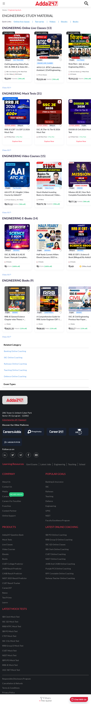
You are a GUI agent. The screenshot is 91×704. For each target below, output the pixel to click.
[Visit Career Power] (12, 442)
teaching (49, 496)
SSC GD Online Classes (55, 544)
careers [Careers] (5, 496)
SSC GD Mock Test (10, 621)
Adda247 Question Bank (12, 535)
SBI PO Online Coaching (56, 535)
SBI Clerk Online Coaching (57, 549)
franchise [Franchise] (6, 506)
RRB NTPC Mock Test (11, 626)
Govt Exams (31, 464)
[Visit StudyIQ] (78, 432)
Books (5, 559)
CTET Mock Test (9, 636)
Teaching (72, 464)
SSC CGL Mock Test (10, 641)
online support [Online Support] (9, 515)
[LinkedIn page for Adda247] (4, 454)
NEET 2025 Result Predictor (14, 578)
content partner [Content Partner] (9, 511)
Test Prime (7, 597)
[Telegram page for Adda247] (20, 454)
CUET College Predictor (12, 564)
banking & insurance (54, 482)
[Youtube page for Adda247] (36, 454)
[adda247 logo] (15, 400)
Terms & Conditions (11, 688)
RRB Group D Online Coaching (59, 539)
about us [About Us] (6, 482)
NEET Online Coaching (55, 559)
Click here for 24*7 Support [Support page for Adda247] (14, 420)
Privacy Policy (8, 692)
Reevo (5, 593)
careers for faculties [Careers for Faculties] (11, 501)
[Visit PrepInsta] (34, 432)
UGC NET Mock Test (11, 670)
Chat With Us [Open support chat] (79, 699)
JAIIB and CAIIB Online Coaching (60, 564)
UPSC (48, 511)
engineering (51, 506)
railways (49, 491)
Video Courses (8, 549)
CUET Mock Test (9, 650)
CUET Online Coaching (56, 554)
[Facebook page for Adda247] (28, 454)
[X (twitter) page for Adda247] (12, 454)
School (82, 464)
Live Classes (7, 544)
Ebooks (5, 554)
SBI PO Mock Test (10, 631)
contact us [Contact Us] (7, 486)
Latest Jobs (45, 464)
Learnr (5, 602)
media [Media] (5, 491)
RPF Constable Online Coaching (59, 573)
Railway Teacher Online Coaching (60, 578)
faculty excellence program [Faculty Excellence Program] (58, 520)
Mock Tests (7, 539)
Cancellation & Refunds (12, 683)
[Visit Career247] (56, 432)
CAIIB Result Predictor (12, 573)
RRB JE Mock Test (10, 665)
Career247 (7, 588)
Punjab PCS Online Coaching (58, 568)
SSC (47, 486)
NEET (48, 515)
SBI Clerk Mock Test (11, 617)
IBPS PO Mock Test (10, 660)
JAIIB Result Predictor (12, 568)
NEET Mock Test (9, 655)
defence (49, 501)
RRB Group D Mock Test (12, 646)
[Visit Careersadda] (12, 432)
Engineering (59, 464)
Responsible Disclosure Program (16, 679)
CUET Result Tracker (11, 583)
